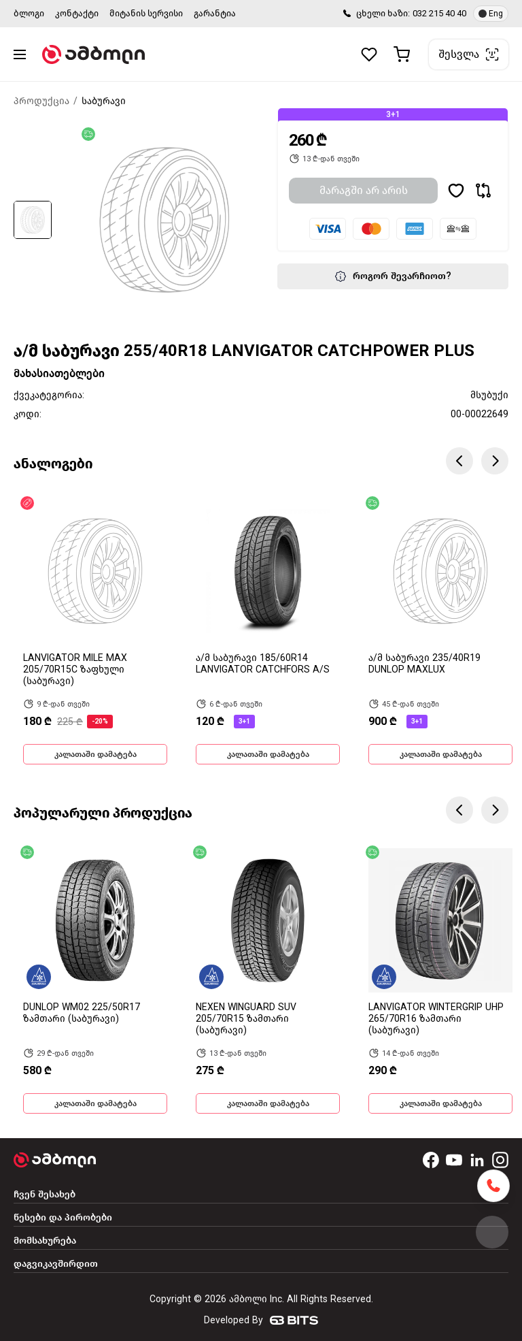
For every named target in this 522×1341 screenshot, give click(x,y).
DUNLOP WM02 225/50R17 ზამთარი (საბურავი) (81, 1012)
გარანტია (215, 13)
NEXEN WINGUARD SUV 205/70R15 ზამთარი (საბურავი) (246, 1018)
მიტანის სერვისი (146, 13)
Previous (459, 460)
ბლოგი (29, 13)
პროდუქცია (41, 101)
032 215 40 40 (439, 13)
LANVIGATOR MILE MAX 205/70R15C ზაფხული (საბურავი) (75, 669)
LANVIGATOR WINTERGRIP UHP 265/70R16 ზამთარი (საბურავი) (436, 1018)
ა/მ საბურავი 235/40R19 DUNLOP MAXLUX (424, 663)
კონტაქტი (77, 13)
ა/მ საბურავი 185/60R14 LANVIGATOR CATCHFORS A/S (263, 663)
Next (494, 460)
